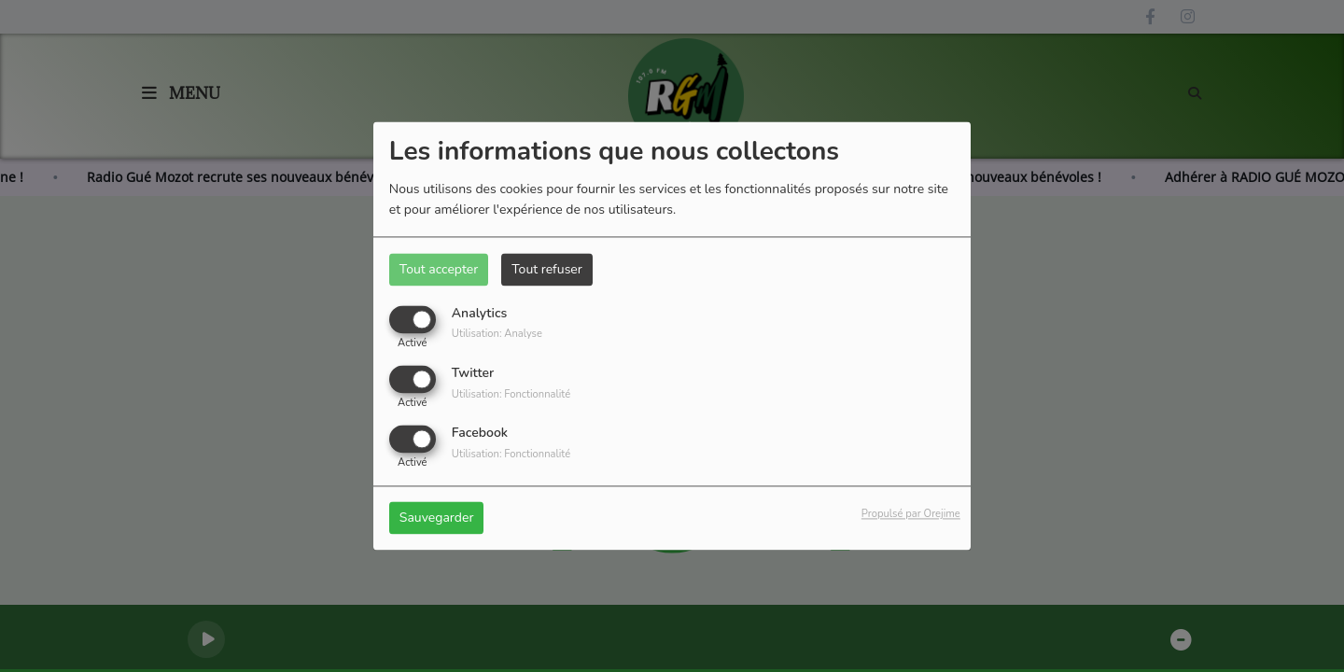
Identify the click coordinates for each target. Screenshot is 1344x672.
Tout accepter (438, 269)
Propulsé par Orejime (910, 515)
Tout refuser (546, 269)
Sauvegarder (436, 518)
